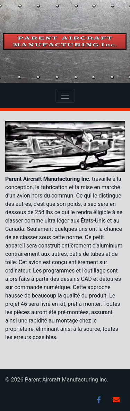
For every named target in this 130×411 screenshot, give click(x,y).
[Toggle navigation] (65, 96)
